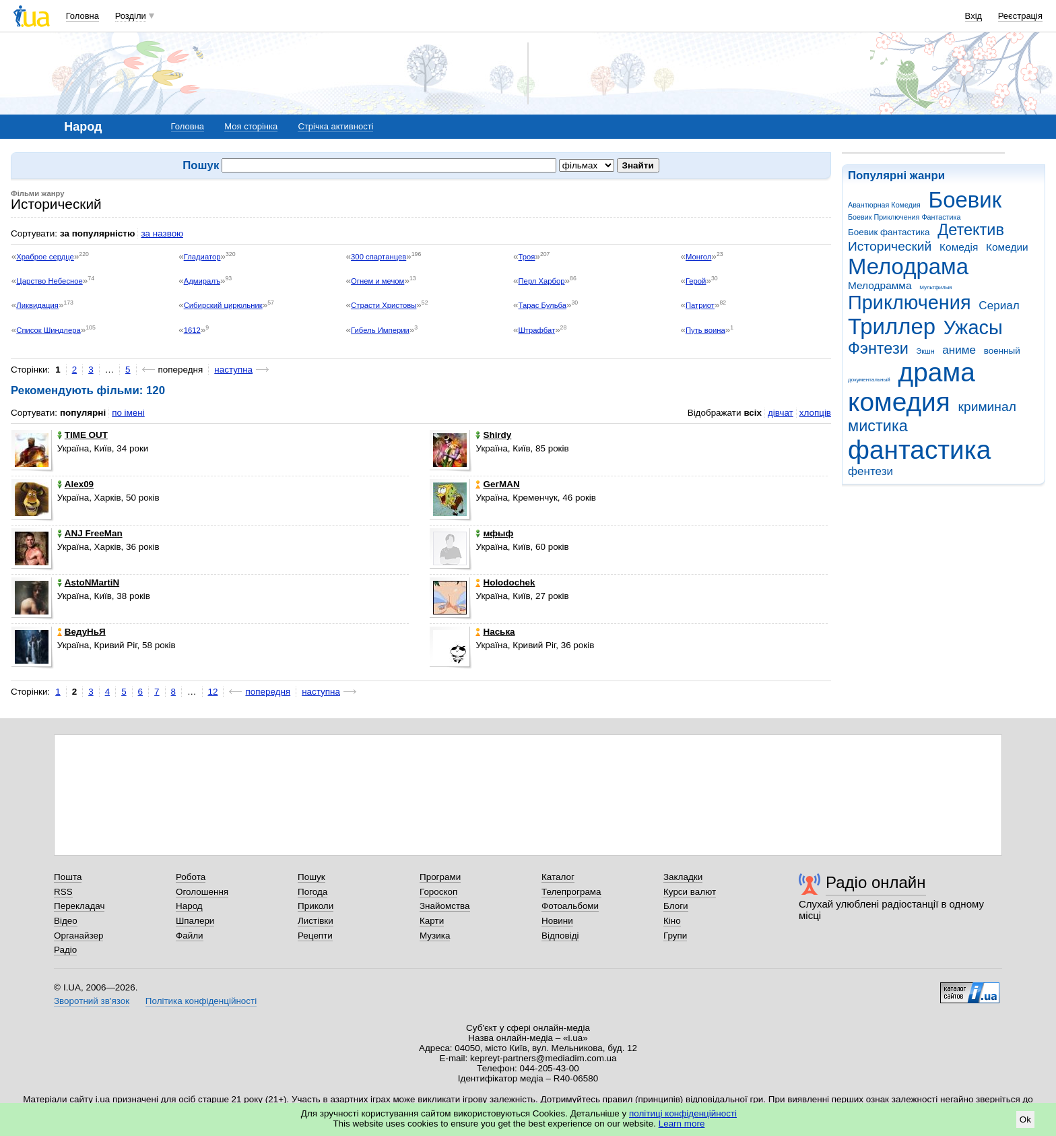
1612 (192, 330)
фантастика (919, 449)
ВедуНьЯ (81, 632)
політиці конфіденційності (683, 1113)
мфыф (494, 533)
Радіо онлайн (876, 882)
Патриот (700, 305)
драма (936, 372)
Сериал (999, 305)
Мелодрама (908, 266)
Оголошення (202, 892)
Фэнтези (878, 348)
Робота (190, 877)
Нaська (495, 632)
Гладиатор (202, 257)
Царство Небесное (49, 281)
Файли (189, 935)
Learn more (682, 1123)
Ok (1025, 1119)
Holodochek (505, 582)
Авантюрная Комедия (884, 205)
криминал (987, 407)
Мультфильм (935, 287)
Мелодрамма (880, 285)
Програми (440, 877)
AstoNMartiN (88, 582)
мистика (878, 426)
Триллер (891, 326)
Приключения (909, 302)
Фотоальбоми (570, 906)
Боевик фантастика (888, 232)
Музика (435, 935)
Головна (82, 16)
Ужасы (973, 327)
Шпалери (195, 921)
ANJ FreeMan (90, 533)
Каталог (557, 877)
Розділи (130, 16)
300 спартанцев (378, 257)
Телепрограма (571, 892)
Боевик (965, 199)
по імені (128, 413)
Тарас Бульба (542, 305)
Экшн (926, 351)
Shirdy (493, 435)
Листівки (315, 921)
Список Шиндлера (48, 330)
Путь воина (705, 330)
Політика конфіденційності (201, 1001)
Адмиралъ (202, 281)
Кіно (672, 921)
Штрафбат (537, 330)
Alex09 (75, 484)
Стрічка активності (335, 126)
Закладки (682, 877)
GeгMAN (497, 484)
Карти (432, 921)
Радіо (65, 950)
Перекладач (79, 906)
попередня (267, 692)
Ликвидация (37, 305)
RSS (63, 892)
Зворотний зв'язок (91, 1001)
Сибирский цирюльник (223, 305)
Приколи (315, 906)
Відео (65, 921)
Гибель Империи (380, 330)
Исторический (889, 246)
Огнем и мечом (377, 281)
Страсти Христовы (383, 305)
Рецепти (315, 935)
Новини (557, 921)
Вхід (974, 16)
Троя (527, 257)
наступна (233, 370)
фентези (870, 471)
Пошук (311, 877)
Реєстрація (1020, 16)
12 (213, 692)
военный (1002, 351)
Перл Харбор (542, 281)
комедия (899, 401)
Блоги (675, 906)
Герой (696, 281)
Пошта (67, 877)
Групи (675, 935)
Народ (189, 906)
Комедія (958, 247)
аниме (959, 350)
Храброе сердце (45, 257)
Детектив (970, 230)
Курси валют (689, 892)
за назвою (162, 233)
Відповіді (560, 935)
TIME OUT (82, 435)
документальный (869, 380)
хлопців (815, 413)
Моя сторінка (250, 126)
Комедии (1007, 247)
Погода (312, 892)
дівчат (780, 413)
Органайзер (78, 935)
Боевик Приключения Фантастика (904, 217)
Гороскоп (438, 892)
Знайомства (445, 906)
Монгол (699, 257)
